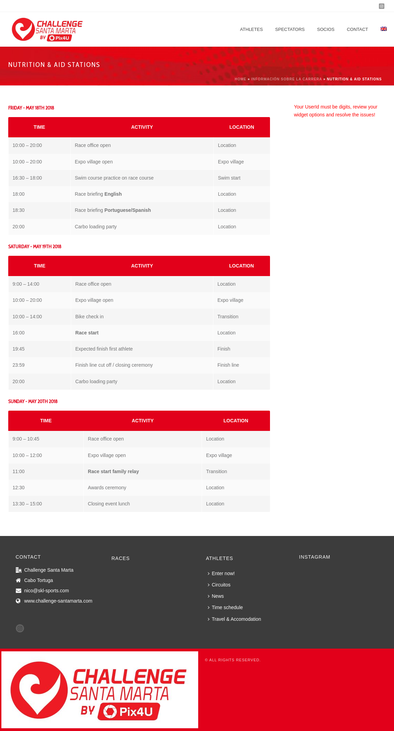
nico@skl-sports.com (46, 590)
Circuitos (219, 584)
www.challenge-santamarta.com (58, 601)
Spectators (290, 29)
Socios (326, 29)
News (216, 596)
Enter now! (221, 573)
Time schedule (225, 607)
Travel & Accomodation (234, 619)
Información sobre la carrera (286, 79)
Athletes (251, 29)
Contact (357, 29)
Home (240, 79)
